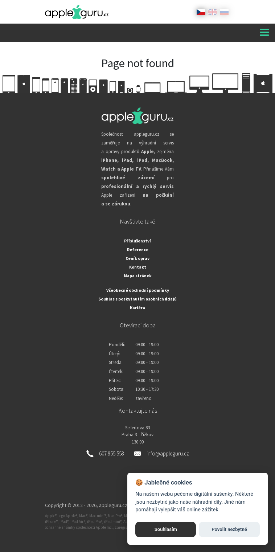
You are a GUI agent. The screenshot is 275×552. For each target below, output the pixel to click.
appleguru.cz (113, 505)
